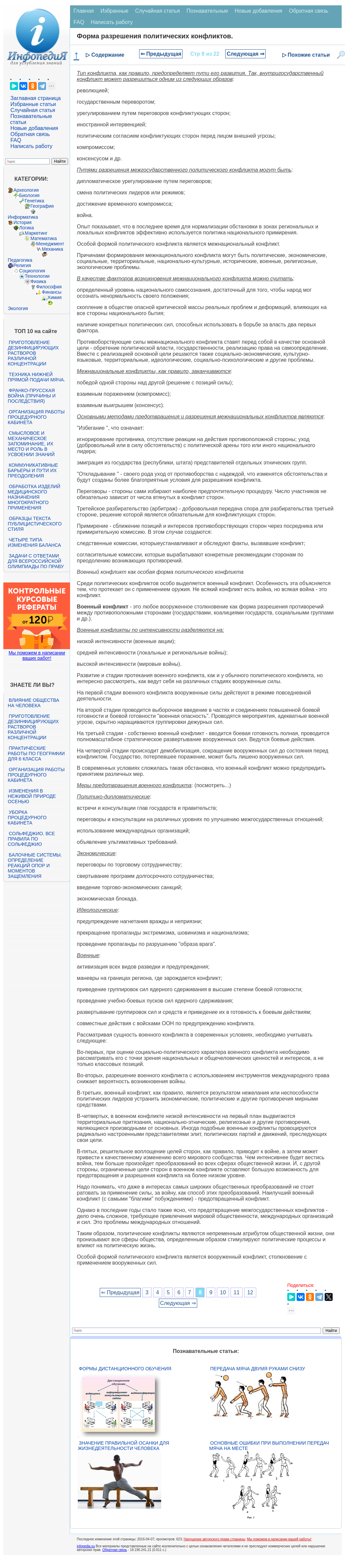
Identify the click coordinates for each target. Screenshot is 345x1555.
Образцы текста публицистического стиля (34, 524)
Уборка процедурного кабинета (27, 818)
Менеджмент (50, 243)
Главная (83, 11)
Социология (32, 270)
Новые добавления (34, 128)
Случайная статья (32, 110)
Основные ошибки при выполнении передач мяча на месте (269, 1445)
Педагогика (20, 260)
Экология (18, 308)
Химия (54, 297)
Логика (26, 227)
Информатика (23, 217)
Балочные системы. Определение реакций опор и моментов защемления (35, 865)
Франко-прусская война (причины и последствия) (31, 396)
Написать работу (31, 146)
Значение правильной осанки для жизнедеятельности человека (123, 1445)
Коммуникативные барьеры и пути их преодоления (33, 470)
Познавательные (207, 11)
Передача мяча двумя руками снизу (257, 1368)
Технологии (37, 276)
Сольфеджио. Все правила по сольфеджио (31, 839)
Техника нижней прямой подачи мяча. (36, 377)
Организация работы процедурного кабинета (36, 417)
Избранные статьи (33, 104)
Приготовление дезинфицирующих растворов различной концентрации (33, 353)
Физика (38, 281)
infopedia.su (86, 1546)
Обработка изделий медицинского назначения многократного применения (34, 497)
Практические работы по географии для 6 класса (36, 753)
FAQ (15, 140)
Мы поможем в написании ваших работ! (37, 655)
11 (237, 1292)
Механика (52, 249)
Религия (22, 265)
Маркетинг (36, 233)
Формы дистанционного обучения (125, 1368)
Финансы (51, 292)
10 (223, 1292)
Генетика (34, 200)
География (42, 206)
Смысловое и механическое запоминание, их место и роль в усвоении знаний (31, 443)
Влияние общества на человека (33, 702)
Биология (29, 195)
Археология (26, 190)
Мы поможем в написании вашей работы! (279, 1539)
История (22, 222)
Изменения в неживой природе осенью (32, 796)
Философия (48, 286)
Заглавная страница (35, 98)
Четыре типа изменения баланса (34, 542)
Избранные (114, 11)
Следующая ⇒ (245, 54)
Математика (43, 238)
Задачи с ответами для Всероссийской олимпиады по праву (36, 561)
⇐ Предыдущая (161, 54)
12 (250, 1292)
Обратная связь (30, 134)
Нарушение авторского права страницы (214, 1539)
